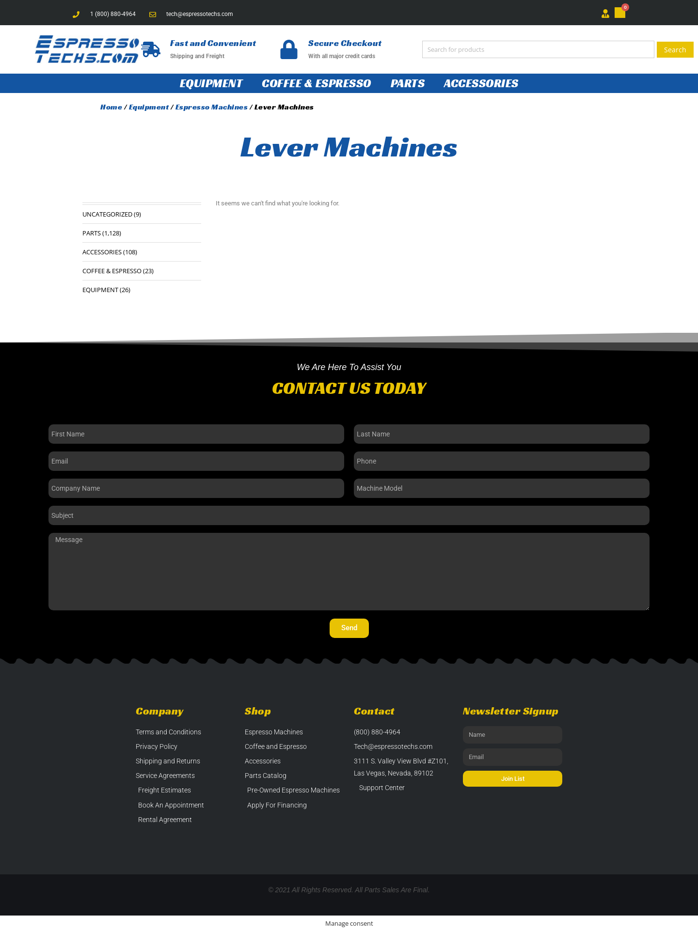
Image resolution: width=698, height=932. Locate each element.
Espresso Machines (211, 107)
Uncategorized (107, 214)
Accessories (481, 83)
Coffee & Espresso (316, 83)
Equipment (211, 83)
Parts (408, 83)
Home (111, 107)
